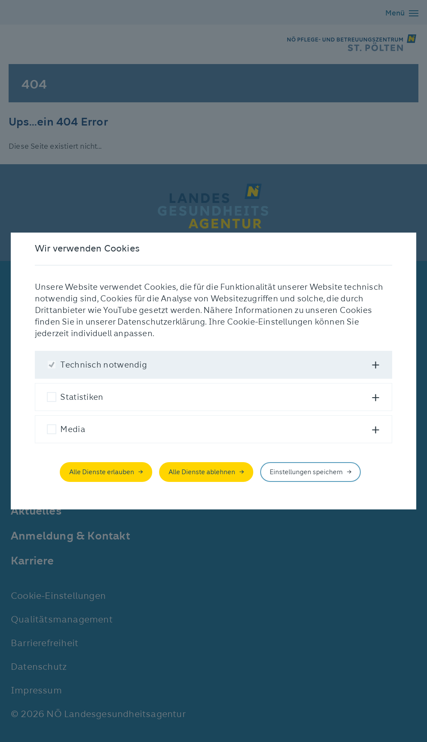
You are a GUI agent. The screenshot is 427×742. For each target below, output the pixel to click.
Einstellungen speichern (306, 472)
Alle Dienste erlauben (101, 472)
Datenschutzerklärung (161, 322)
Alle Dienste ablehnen (202, 472)
